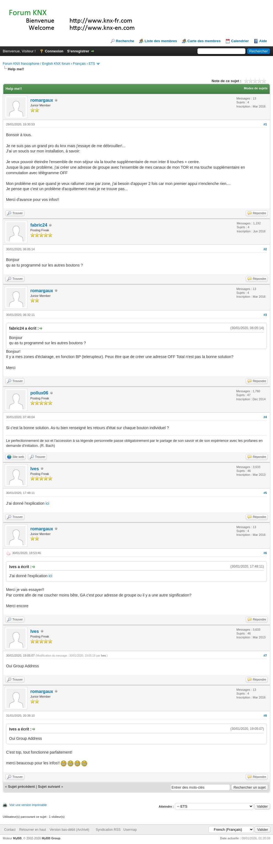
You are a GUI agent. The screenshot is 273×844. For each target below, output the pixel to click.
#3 (265, 314)
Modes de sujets (255, 88)
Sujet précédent (21, 786)
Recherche (125, 41)
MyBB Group (51, 838)
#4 (265, 417)
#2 (265, 249)
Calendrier (240, 41)
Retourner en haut (32, 830)
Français (79, 64)
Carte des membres (204, 41)
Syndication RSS (108, 830)
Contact (9, 830)
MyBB (17, 838)
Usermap (130, 830)
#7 (265, 655)
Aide (263, 41)
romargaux (41, 100)
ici (47, 503)
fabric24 (38, 225)
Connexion (54, 51)
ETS (92, 64)
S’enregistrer (78, 51)
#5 (265, 492)
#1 (265, 124)
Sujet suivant (49, 786)
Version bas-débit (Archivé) (69, 830)
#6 (265, 553)
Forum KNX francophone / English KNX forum (36, 64)
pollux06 (39, 393)
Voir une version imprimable (28, 805)
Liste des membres (160, 41)
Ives (34, 468)
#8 (265, 715)
